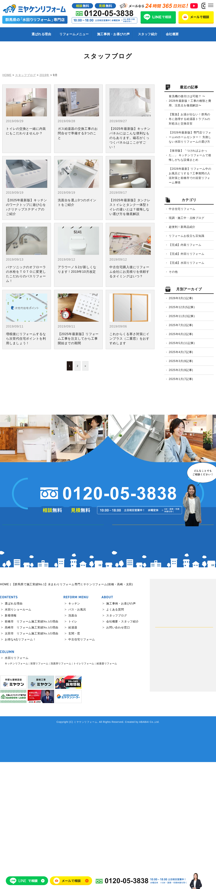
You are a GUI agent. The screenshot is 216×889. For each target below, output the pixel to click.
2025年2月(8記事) (181, 370)
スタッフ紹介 (148, 34)
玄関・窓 (74, 760)
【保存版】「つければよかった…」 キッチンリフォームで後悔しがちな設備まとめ (190, 155)
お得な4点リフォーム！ (20, 766)
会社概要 (172, 34)
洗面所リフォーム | (62, 790)
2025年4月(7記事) (181, 352)
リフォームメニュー (74, 34)
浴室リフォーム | (40, 790)
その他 (173, 271)
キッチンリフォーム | (17, 790)
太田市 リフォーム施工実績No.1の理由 (31, 760)
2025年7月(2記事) (181, 325)
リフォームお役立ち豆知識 (186, 235)
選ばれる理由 (41, 34)
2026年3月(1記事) (181, 298)
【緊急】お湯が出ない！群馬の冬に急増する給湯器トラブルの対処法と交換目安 (189, 119)
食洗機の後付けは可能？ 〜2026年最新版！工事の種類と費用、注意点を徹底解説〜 (190, 101)
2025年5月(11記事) (182, 343)
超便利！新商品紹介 (182, 226)
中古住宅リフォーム (182, 208)
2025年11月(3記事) (182, 316)
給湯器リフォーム (107, 790)
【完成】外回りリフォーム (186, 253)
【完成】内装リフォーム (185, 244)
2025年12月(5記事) (182, 307)
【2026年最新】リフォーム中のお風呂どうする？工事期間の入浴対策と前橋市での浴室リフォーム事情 (190, 175)
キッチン (74, 730)
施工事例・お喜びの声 (113, 34)
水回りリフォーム (16, 784)
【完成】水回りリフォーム (186, 262)
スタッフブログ (116, 742)
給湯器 (72, 754)
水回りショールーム (18, 736)
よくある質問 (115, 736)
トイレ (72, 748)
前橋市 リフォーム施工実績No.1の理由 (31, 748)
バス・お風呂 (77, 736)
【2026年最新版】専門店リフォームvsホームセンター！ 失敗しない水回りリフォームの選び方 (190, 137)
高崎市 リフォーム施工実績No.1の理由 (31, 754)
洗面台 (72, 742)
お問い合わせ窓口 (118, 754)
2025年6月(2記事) (181, 334)
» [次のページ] (85, 365)
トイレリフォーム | (84, 790)
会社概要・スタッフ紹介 (122, 748)
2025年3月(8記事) (181, 361)
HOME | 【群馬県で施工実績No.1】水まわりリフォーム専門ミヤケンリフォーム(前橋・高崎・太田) (66, 711)
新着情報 (11, 742)
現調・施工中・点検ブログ (186, 217)
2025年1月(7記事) (181, 379)
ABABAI (144, 848)
